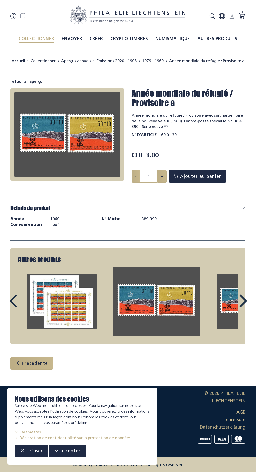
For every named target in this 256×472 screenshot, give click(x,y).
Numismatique (173, 38)
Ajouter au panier (197, 176)
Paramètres (28, 432)
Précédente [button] (32, 363)
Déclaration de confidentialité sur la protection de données (73, 437)
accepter (67, 451)
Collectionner (36, 38)
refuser (31, 451)
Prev (24, 306)
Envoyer (72, 38)
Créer (96, 38)
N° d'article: (145, 134)
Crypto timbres (129, 38)
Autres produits (217, 38)
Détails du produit (30, 208)
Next (232, 306)
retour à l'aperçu (26, 81)
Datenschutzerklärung (223, 427)
